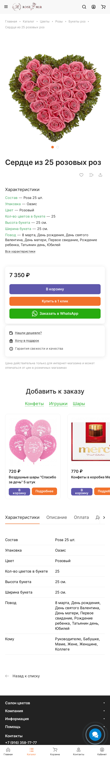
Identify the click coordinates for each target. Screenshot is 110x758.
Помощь (13, 727)
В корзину (55, 289)
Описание (56, 517)
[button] (52, 147)
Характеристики (22, 517)
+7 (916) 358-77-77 (21, 743)
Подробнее (44, 491)
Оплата (81, 517)
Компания (14, 711)
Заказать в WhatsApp (55, 313)
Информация (17, 719)
